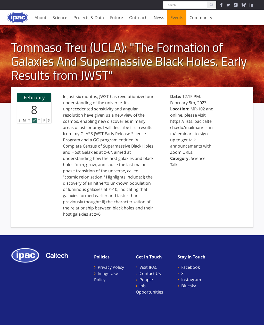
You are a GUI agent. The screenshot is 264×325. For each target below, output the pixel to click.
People (146, 279)
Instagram (191, 279)
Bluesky (188, 286)
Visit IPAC (148, 267)
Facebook (190, 267)
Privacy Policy (111, 267)
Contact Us (150, 273)
